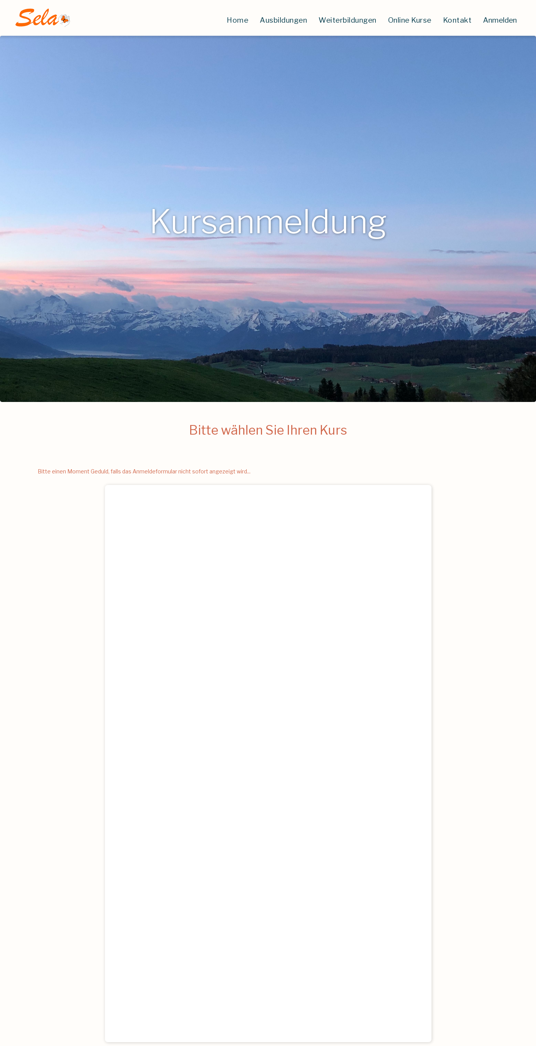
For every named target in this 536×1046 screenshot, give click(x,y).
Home (237, 20)
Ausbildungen (283, 20)
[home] (42, 18)
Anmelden (500, 20)
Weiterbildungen (348, 20)
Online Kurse (409, 20)
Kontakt (457, 20)
